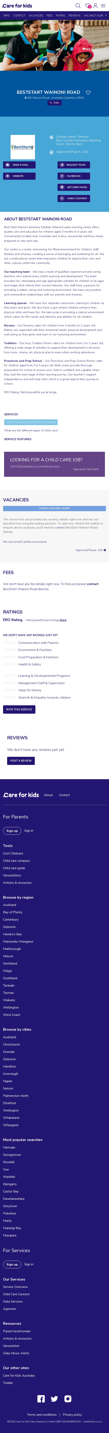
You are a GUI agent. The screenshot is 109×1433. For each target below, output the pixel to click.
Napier (7, 1081)
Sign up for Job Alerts (86, 469)
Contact (19, 16)
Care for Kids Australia (19, 1375)
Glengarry (10, 1184)
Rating (60, 16)
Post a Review (21, 761)
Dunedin (9, 1052)
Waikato (9, 1000)
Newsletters (12, 875)
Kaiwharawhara (13, 1199)
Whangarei (11, 1125)
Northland (10, 963)
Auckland (9, 905)
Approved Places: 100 (91, 550)
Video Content (73, 198)
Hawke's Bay (12, 934)
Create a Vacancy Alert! (54, 508)
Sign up (12, 831)
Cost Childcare (13, 853)
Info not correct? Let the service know (25, 542)
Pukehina (9, 1213)
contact (59, 527)
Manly (7, 1221)
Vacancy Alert (94, 16)
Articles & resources (17, 883)
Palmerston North (15, 1096)
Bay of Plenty (12, 912)
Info (7, 16)
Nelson (8, 956)
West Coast (11, 1015)
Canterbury (11, 919)
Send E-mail (16, 164)
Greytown (10, 1206)
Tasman (8, 993)
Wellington (11, 1007)
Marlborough (12, 949)
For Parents (15, 817)
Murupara (9, 1235)
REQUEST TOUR (72, 164)
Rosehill (8, 1162)
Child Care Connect (16, 1294)
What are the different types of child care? (31, 430)
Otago (7, 971)
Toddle (8, 1383)
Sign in (28, 830)
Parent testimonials (17, 1331)
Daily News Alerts (16, 1353)
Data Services (13, 1301)
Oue (6, 1169)
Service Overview (15, 1287)
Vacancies (36, 16)
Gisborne (9, 927)
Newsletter (11, 1346)
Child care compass (16, 861)
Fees (49, 16)
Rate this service (19, 709)
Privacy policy (72, 1414)
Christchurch (11, 1044)
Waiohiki (9, 1177)
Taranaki (8, 985)
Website (14, 176)
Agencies (9, 1309)
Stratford (9, 1103)
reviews (74, 16)
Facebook (70, 176)
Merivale (9, 1147)
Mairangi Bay (12, 1228)
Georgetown (12, 1155)
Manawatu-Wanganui (18, 941)
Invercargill (10, 1074)
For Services (16, 1250)
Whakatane (11, 1118)
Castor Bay (11, 1191)
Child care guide (14, 868)
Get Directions (73, 187)
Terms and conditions (42, 1414)
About (48, 795)
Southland (10, 978)
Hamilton (9, 1066)
